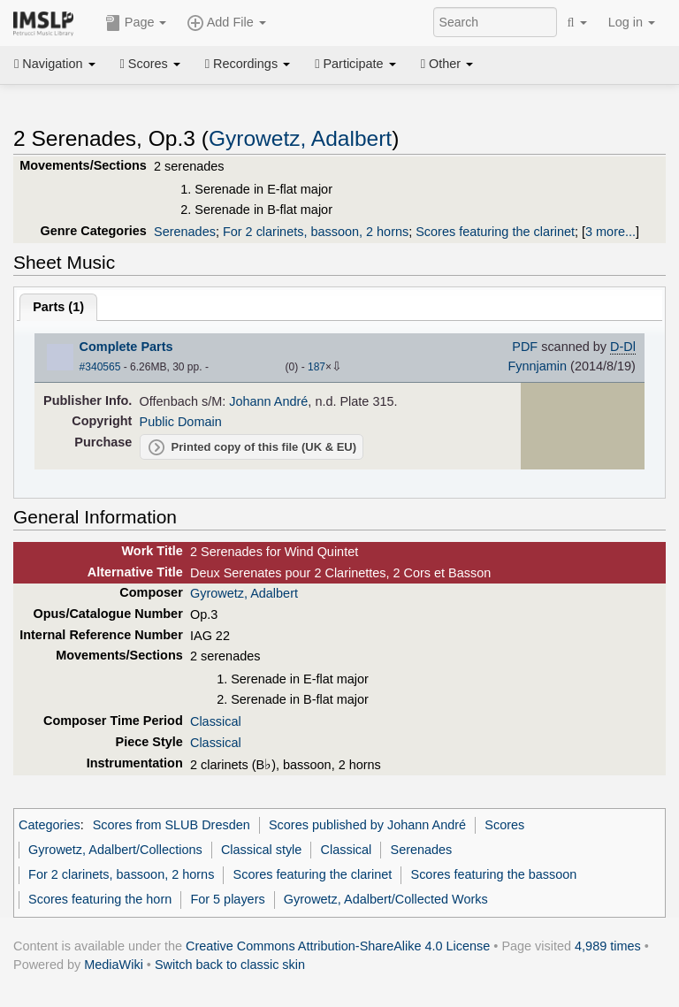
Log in (631, 22)
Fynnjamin (537, 366)
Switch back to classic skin (230, 964)
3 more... (610, 232)
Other (447, 64)
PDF (525, 346)
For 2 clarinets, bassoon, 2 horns (315, 232)
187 (316, 367)
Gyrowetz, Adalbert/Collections (115, 850)
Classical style (261, 850)
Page (136, 23)
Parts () (58, 307)
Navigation (54, 64)
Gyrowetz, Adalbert (300, 138)
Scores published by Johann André (367, 825)
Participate (355, 64)
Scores (150, 64)
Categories (49, 825)
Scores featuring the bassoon (494, 874)
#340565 (100, 367)
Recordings (247, 64)
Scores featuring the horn (100, 899)
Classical (215, 721)
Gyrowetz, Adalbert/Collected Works (386, 899)
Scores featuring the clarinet (495, 232)
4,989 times (608, 946)
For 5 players (227, 899)
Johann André (268, 401)
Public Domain (181, 422)
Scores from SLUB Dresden (171, 825)
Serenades (185, 232)
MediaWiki (113, 964)
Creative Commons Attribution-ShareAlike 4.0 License (338, 946)
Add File (226, 23)
